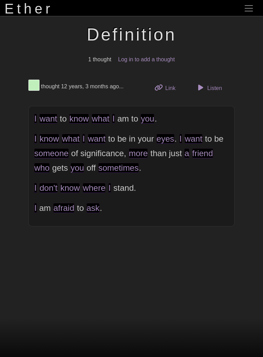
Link (168, 87)
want (48, 118)
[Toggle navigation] (248, 8)
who (42, 167)
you (147, 118)
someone (51, 153)
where (94, 188)
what (100, 118)
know (79, 118)
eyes (165, 138)
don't (48, 188)
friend (202, 153)
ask (93, 208)
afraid (63, 208)
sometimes (118, 167)
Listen (209, 87)
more (138, 153)
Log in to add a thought (146, 59)
